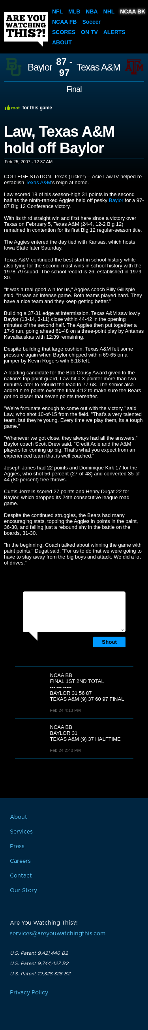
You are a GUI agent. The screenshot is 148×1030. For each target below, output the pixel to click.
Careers (20, 861)
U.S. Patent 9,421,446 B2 (39, 953)
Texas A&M (98, 67)
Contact (21, 876)
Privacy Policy (29, 993)
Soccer (91, 22)
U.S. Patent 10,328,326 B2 (40, 973)
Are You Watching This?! (26, 29)
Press (17, 846)
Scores (63, 32)
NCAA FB (64, 22)
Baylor (40, 67)
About (62, 42)
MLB (74, 11)
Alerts (114, 32)
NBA (91, 11)
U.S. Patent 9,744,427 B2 (39, 963)
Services (21, 832)
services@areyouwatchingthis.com (57, 934)
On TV (89, 32)
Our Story (23, 890)
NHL (109, 11)
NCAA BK (132, 11)
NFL (57, 11)
